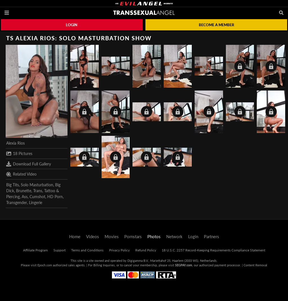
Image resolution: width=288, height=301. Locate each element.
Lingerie (35, 202)
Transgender (16, 202)
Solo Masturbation (37, 184)
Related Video (21, 174)
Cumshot (37, 196)
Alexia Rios (15, 143)
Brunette (23, 190)
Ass (25, 196)
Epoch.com (44, 265)
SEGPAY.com (183, 265)
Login (71, 25)
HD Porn (55, 196)
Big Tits (12, 184)
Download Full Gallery (28, 164)
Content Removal (255, 265)
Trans (37, 190)
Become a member (216, 25)
